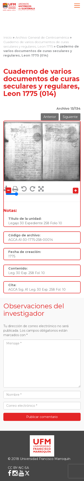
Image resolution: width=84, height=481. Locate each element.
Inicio (7, 37)
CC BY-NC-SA (18, 468)
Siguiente (70, 117)
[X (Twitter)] (27, 473)
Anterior (49, 117)
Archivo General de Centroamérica (42, 37)
